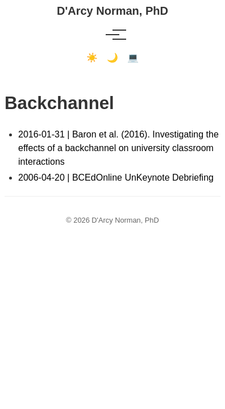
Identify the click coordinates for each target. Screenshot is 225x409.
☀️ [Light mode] (92, 57)
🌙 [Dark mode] (112, 57)
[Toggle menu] (112, 34)
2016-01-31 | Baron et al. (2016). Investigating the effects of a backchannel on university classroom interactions (118, 148)
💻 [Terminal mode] (133, 57)
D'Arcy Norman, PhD (112, 11)
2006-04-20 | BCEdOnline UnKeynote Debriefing (116, 177)
